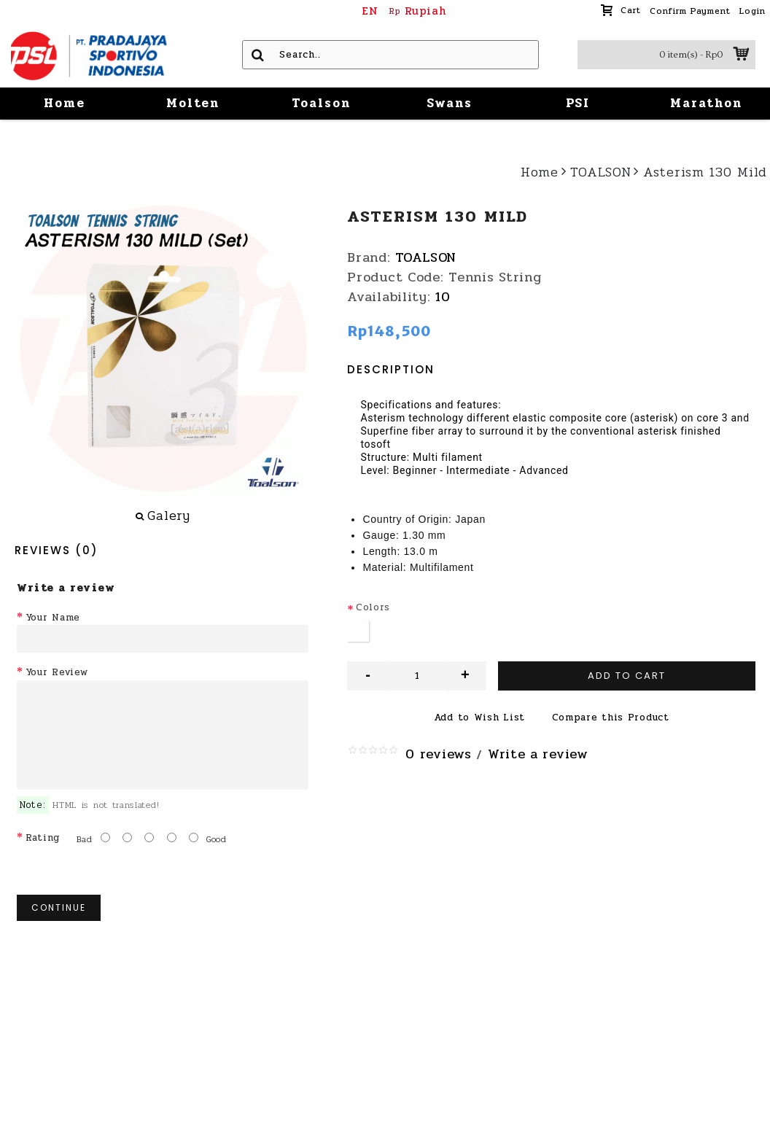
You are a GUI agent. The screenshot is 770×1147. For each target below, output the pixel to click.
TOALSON (425, 257)
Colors (372, 607)
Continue (58, 907)
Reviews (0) (56, 550)
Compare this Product (610, 717)
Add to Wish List (479, 717)
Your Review (57, 672)
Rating (43, 838)
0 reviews (438, 754)
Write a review (538, 754)
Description (391, 369)
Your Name (53, 617)
